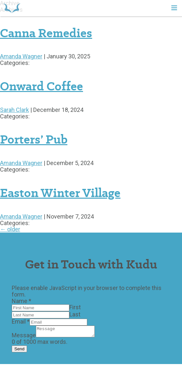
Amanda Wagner (21, 56)
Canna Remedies (46, 32)
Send (19, 350)
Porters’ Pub (33, 139)
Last (74, 314)
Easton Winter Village (60, 192)
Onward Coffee (41, 86)
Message (24, 337)
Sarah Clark (14, 109)
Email (21, 321)
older (10, 229)
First (75, 307)
